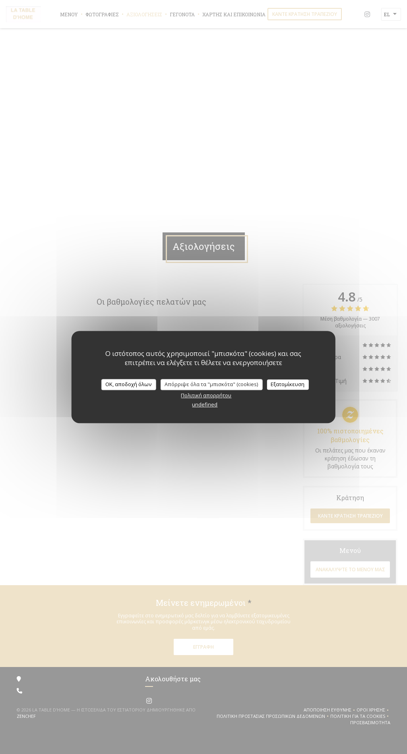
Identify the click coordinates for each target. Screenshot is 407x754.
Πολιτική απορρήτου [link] (206, 395)
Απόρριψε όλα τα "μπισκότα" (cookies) (211, 384)
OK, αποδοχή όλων (128, 384)
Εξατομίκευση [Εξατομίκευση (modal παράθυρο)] (287, 384)
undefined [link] (204, 404)
